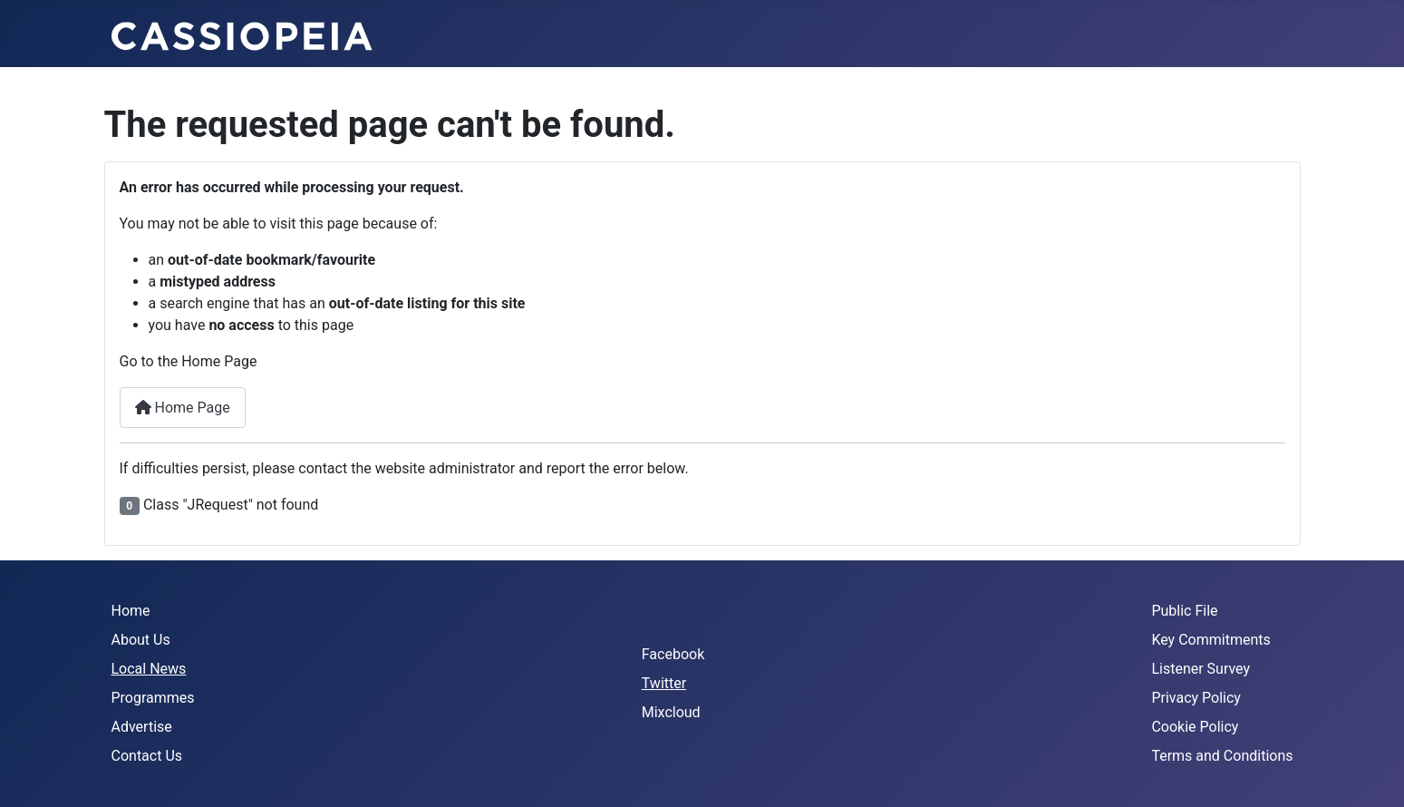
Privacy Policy (1196, 697)
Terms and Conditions (1222, 755)
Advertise (141, 726)
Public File (1184, 610)
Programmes (153, 697)
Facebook (673, 654)
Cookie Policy (1194, 726)
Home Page (182, 407)
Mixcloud (671, 712)
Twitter (664, 683)
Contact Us (147, 755)
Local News (149, 668)
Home (130, 610)
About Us (140, 639)
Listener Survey (1200, 668)
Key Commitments (1210, 639)
